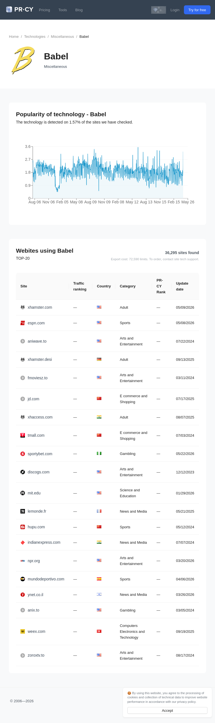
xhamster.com (36, 307)
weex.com (32, 631)
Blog (79, 10)
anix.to (29, 610)
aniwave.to (33, 341)
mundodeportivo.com (42, 579)
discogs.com (35, 472)
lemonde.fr (33, 511)
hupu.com (32, 527)
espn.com (32, 323)
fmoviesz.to (34, 378)
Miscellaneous (62, 36)
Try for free (197, 10)
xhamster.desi (36, 359)
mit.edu (30, 493)
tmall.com (32, 435)
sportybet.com (36, 454)
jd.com (29, 399)
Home (14, 36)
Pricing (44, 10)
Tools (63, 10)
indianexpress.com (40, 542)
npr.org (30, 561)
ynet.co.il (31, 594)
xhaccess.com (36, 417)
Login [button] (174, 10)
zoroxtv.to (32, 655)
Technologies (34, 36)
